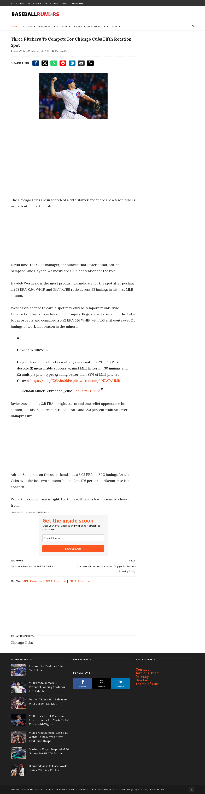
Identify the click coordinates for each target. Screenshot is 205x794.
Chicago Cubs (62, 51)
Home (14, 26)
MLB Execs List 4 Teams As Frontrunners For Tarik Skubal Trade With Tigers (49, 720)
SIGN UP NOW (73, 548)
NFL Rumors (18, 3)
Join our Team (148, 673)
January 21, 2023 (87, 391)
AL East (28, 26)
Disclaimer (145, 680)
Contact (142, 669)
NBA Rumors (34, 3)
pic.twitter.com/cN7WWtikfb (96, 380)
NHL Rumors (51, 3)
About (65, 3)
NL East (77, 26)
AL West (62, 26)
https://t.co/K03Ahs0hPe (51, 380)
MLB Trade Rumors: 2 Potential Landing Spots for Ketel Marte (47, 687)
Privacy (142, 676)
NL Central (94, 26)
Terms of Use (147, 684)
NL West (112, 26)
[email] (73, 538)
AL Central (45, 26)
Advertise (78, 3)
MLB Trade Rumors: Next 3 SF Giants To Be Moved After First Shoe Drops (48, 737)
